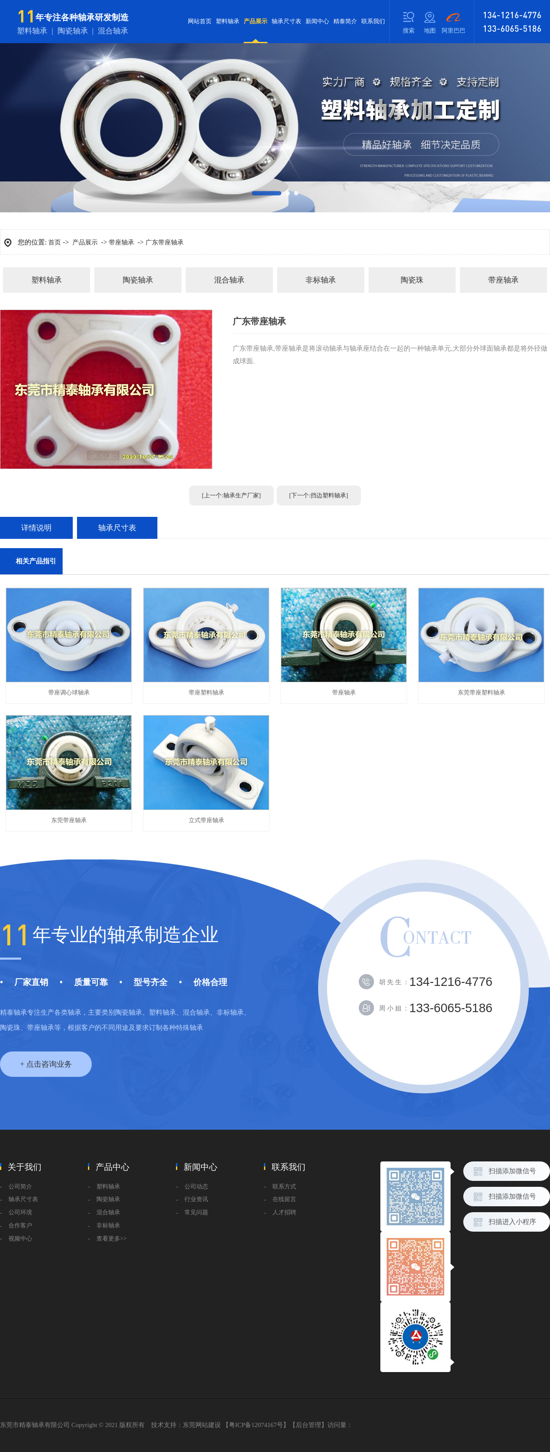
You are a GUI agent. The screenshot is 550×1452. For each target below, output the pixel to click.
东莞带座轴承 (69, 820)
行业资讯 (196, 1199)
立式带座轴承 (206, 820)
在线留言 (284, 1199)
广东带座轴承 (165, 242)
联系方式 (284, 1186)
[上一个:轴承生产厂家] (231, 495)
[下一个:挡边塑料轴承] (318, 495)
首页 (54, 242)
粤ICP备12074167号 (256, 1425)
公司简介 (20, 1186)
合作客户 (20, 1225)
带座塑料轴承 (206, 692)
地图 (430, 30)
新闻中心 (317, 21)
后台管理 (308, 1425)
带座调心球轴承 (69, 692)
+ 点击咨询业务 (46, 1064)
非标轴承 (320, 280)
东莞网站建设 (202, 1425)
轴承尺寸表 (286, 21)
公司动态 (196, 1186)
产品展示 (255, 30)
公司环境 (20, 1212)
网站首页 (200, 21)
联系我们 (373, 21)
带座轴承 (121, 242)
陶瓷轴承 (138, 280)
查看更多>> (111, 1238)
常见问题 (196, 1212)
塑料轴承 (227, 21)
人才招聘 (284, 1212)
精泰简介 (345, 21)
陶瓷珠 (412, 280)
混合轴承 (229, 280)
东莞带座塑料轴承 (481, 692)
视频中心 (20, 1238)
